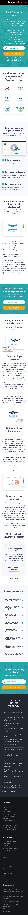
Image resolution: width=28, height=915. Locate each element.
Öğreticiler (5, 864)
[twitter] (6, 912)
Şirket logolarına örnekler (9, 829)
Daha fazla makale (9, 791)
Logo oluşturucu (7, 811)
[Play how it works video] (14, 148)
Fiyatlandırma (6, 807)
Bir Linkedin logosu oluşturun (10, 848)
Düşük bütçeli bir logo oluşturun (11, 825)
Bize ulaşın (5, 877)
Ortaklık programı (7, 873)
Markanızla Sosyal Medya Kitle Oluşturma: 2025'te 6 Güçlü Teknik (12, 745)
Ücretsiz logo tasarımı (8, 823)
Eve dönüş (14, 2)
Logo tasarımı (6, 809)
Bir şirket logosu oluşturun (9, 827)
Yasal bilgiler (6, 871)
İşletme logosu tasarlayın (9, 814)
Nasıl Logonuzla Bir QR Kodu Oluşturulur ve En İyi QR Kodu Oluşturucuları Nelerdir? (14, 730)
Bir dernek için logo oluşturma (10, 816)
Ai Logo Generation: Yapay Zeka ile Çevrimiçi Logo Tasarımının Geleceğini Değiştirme (13, 771)
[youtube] (9, 912)
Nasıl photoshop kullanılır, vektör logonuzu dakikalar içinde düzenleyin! (13, 786)
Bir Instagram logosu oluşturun (11, 850)
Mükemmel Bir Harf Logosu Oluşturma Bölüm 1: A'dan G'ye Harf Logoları (13, 740)
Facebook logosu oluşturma (10, 846)
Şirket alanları (6, 818)
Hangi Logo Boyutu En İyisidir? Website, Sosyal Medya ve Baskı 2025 (14, 754)
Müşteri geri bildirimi (8, 866)
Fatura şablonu (6, 843)
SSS (4, 875)
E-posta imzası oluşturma (9, 841)
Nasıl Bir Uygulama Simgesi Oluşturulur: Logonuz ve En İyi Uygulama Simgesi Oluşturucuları (14, 718)
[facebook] (4, 912)
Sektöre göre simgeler (9, 820)
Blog (4, 862)
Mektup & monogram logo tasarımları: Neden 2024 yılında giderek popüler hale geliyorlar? (13, 765)
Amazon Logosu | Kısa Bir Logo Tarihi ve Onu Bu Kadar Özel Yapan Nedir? (13, 713)
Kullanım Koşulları (7, 868)
